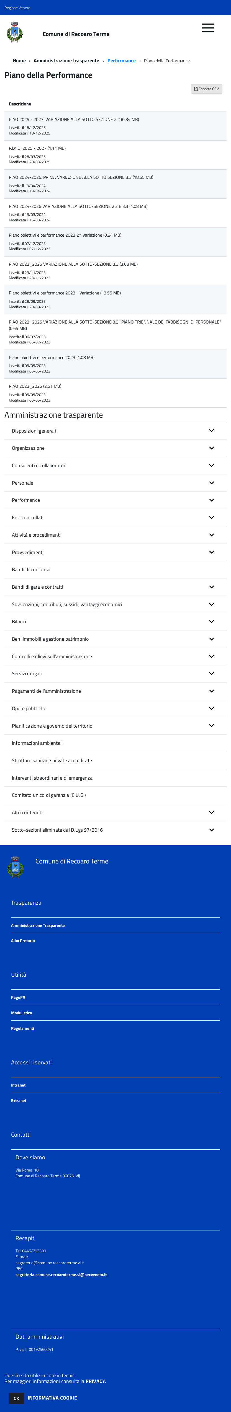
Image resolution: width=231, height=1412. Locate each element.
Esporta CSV (206, 89)
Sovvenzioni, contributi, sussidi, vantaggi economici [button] (67, 604)
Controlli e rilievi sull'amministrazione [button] (52, 656)
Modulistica (21, 1013)
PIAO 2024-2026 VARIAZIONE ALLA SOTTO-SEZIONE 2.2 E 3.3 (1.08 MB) (78, 206)
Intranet (18, 1085)
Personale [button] (23, 483)
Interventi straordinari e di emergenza (52, 778)
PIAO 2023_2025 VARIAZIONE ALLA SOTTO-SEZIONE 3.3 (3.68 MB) (73, 264)
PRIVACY (95, 1381)
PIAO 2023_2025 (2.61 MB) (35, 386)
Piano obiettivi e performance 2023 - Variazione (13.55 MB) (65, 292)
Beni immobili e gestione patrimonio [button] (50, 639)
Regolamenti (22, 1028)
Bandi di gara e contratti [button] (37, 587)
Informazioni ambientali (37, 743)
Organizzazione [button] (28, 448)
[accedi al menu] (208, 31)
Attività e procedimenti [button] (36, 535)
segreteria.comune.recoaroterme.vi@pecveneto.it (61, 1274)
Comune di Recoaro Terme (76, 34)
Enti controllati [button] (27, 517)
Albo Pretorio (23, 940)
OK (16, 1398)
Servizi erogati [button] (27, 673)
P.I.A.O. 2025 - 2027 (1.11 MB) (37, 148)
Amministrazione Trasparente (38, 925)
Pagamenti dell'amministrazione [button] (46, 691)
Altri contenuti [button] (27, 812)
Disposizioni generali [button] (34, 431)
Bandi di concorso (31, 569)
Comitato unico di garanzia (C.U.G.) (49, 795)
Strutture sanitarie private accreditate (52, 760)
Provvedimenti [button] (27, 552)
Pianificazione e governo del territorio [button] (52, 726)
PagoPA (18, 997)
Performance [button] (26, 500)
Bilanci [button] (19, 621)
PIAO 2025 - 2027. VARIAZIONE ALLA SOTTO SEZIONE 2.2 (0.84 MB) (74, 119)
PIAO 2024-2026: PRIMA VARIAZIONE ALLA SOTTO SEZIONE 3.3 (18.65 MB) (81, 177)
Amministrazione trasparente (66, 60)
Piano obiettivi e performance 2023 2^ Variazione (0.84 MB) (65, 235)
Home (19, 60)
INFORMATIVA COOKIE (52, 1397)
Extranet (18, 1100)
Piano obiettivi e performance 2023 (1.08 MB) (51, 357)
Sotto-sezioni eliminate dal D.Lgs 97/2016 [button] (57, 830)
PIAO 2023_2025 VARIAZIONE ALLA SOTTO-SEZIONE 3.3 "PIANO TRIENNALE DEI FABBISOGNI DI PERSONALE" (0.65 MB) (115, 325)
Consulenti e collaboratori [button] (39, 465)
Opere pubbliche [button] (29, 708)
